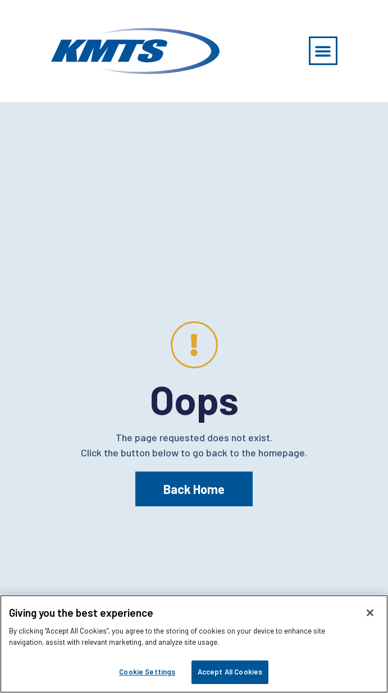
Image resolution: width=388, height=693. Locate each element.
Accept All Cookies (230, 671)
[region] (194, 644)
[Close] (370, 612)
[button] (323, 50)
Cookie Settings (147, 671)
